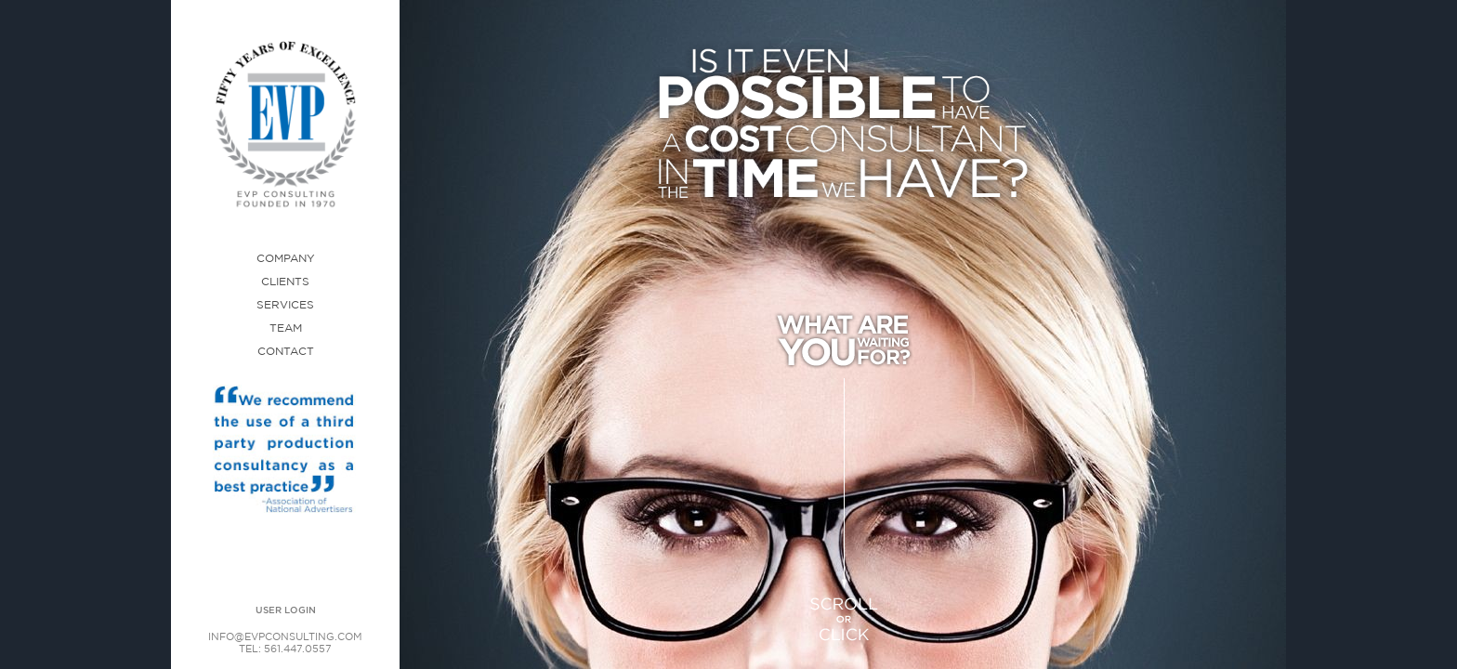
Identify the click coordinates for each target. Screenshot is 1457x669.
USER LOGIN (286, 610)
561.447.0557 (298, 649)
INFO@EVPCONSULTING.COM (285, 637)
